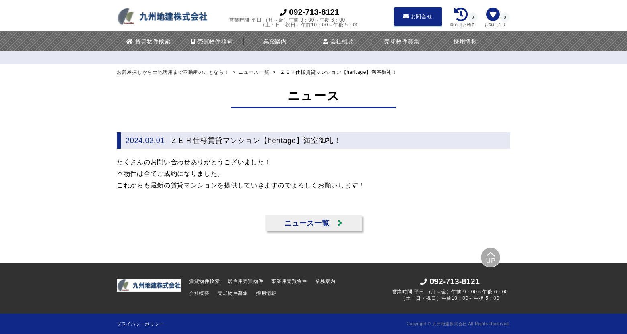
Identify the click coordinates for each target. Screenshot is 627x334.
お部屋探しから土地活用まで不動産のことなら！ (173, 72)
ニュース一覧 (254, 72)
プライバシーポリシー (140, 324)
